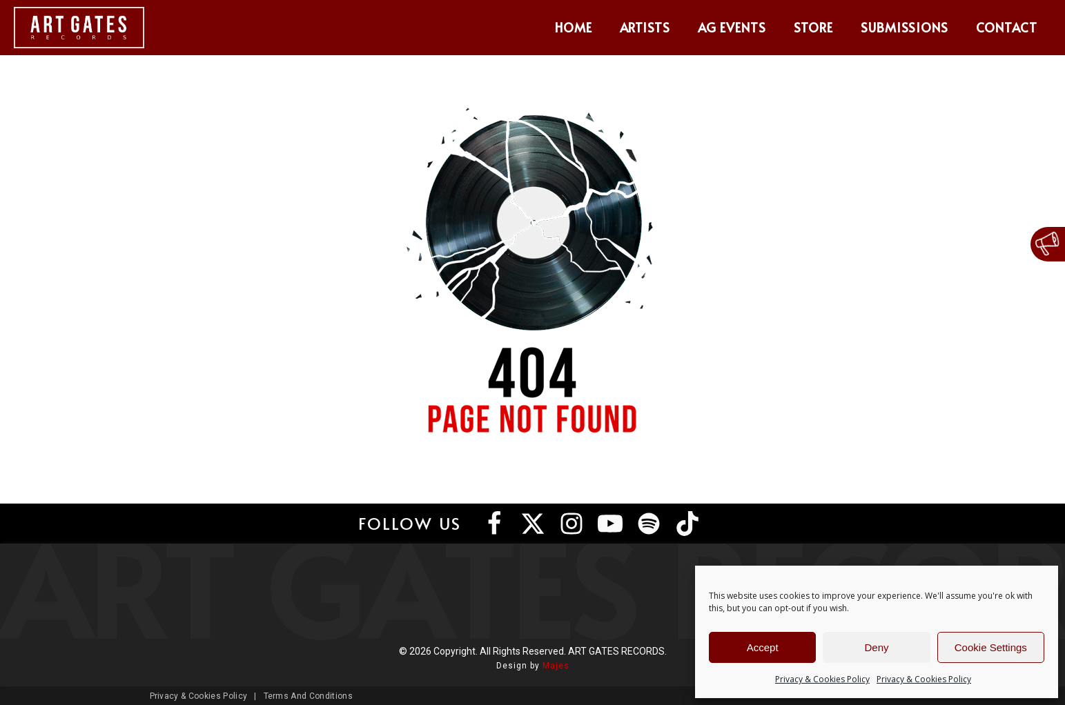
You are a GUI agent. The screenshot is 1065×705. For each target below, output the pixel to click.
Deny (876, 647)
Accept (763, 647)
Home (573, 27)
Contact (1006, 27)
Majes (556, 666)
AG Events (732, 27)
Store (813, 27)
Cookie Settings (991, 647)
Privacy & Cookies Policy (822, 679)
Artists (645, 27)
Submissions (905, 27)
